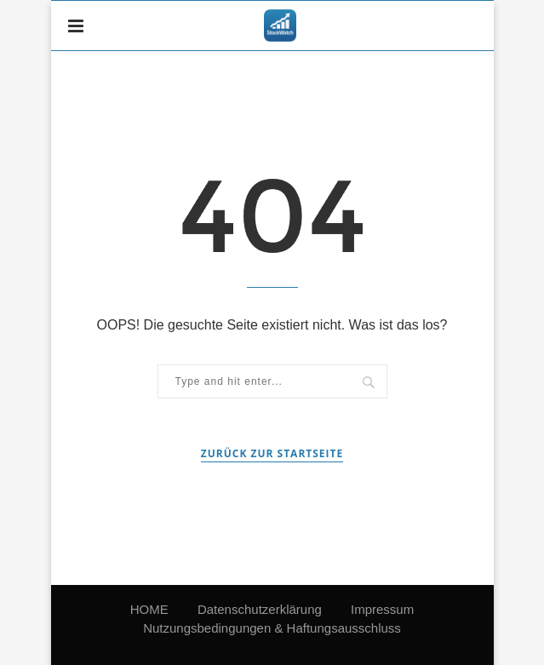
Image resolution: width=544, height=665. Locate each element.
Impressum (382, 609)
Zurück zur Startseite (272, 453)
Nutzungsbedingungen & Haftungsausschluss (272, 628)
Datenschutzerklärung (260, 609)
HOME (149, 609)
